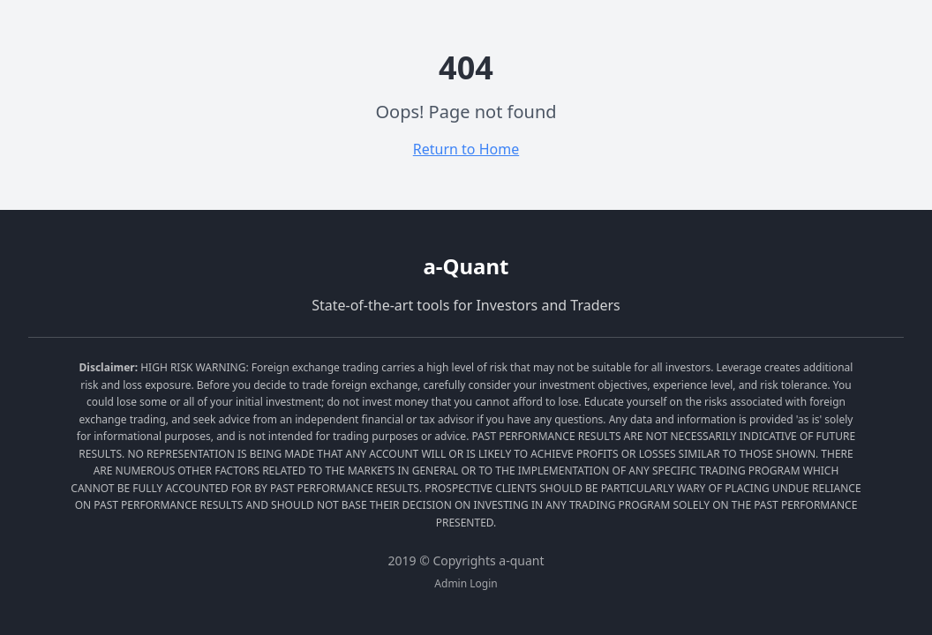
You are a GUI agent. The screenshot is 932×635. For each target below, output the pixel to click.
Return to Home (466, 149)
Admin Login (465, 584)
